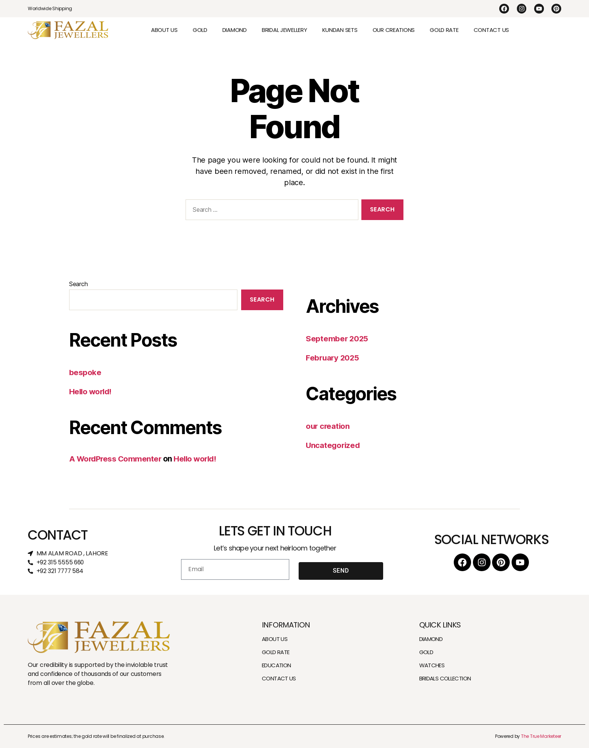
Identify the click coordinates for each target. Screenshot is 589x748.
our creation (328, 426)
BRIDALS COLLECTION (445, 678)
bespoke (85, 372)
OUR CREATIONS (394, 30)
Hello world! (91, 391)
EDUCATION (276, 665)
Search (78, 284)
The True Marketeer (541, 736)
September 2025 (337, 338)
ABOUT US (164, 30)
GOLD (200, 30)
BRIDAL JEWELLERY (284, 30)
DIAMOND (234, 30)
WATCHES (432, 665)
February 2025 (333, 357)
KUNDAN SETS (340, 30)
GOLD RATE (444, 30)
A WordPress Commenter (116, 458)
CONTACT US (491, 30)
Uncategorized (334, 445)
